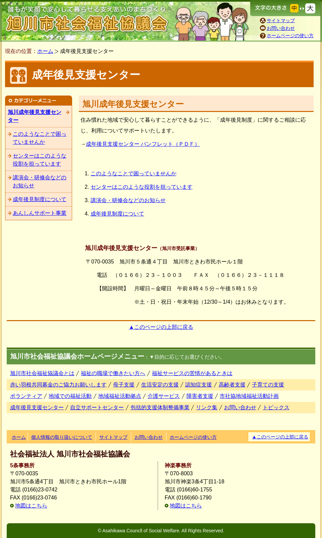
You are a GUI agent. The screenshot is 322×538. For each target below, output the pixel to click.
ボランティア (26, 396)
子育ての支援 (268, 384)
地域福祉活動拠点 (119, 396)
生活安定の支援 (160, 384)
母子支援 (124, 384)
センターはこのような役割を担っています (142, 187)
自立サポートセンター (97, 407)
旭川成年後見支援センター (34, 116)
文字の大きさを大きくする (310, 8)
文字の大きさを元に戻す (294, 8)
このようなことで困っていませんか (133, 173)
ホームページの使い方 (290, 35)
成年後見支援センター (37, 407)
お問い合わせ (281, 28)
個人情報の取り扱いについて (61, 437)
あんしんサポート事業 (39, 213)
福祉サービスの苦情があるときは (192, 373)
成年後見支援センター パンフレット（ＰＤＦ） (143, 144)
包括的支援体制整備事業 (160, 407)
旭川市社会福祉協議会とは (42, 373)
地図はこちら (31, 506)
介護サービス (164, 396)
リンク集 (206, 407)
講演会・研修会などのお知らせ (128, 200)
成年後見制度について (117, 214)
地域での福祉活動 (70, 396)
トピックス (276, 407)
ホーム (45, 51)
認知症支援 (198, 384)
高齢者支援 (232, 384)
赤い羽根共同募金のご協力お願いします (58, 384)
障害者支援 (199, 396)
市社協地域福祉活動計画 (249, 396)
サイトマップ (281, 20)
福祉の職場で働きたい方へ (113, 373)
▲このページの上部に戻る (161, 327)
